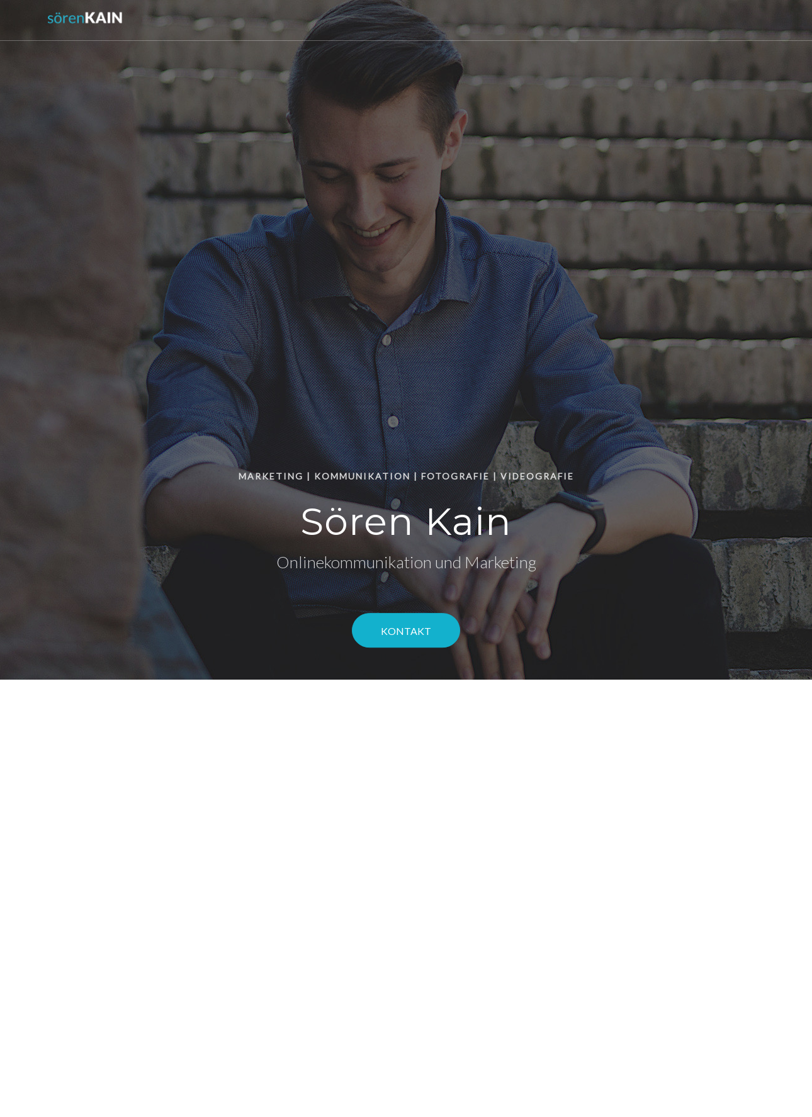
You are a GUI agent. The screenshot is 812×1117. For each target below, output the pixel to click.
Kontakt (406, 631)
